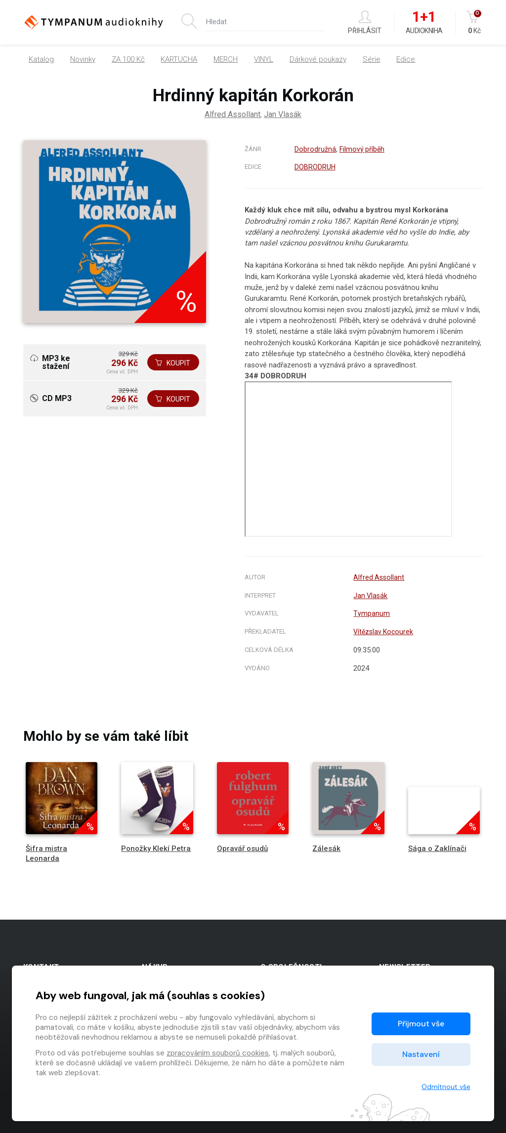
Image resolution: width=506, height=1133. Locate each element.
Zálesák (326, 848)
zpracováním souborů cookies (218, 1053)
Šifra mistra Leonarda (46, 853)
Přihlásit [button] (364, 22)
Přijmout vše (421, 1023)
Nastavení (421, 1054)
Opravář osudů (242, 848)
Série (371, 59)
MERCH (225, 59)
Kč (474, 22)
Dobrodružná (315, 149)
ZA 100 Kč (128, 59)
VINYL (263, 59)
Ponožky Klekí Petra (156, 848)
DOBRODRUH (315, 166)
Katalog (41, 59)
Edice (405, 59)
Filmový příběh (362, 149)
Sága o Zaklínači (437, 848)
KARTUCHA (179, 59)
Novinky (82, 59)
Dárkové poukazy (318, 59)
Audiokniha (424, 22)
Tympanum (369, 613)
